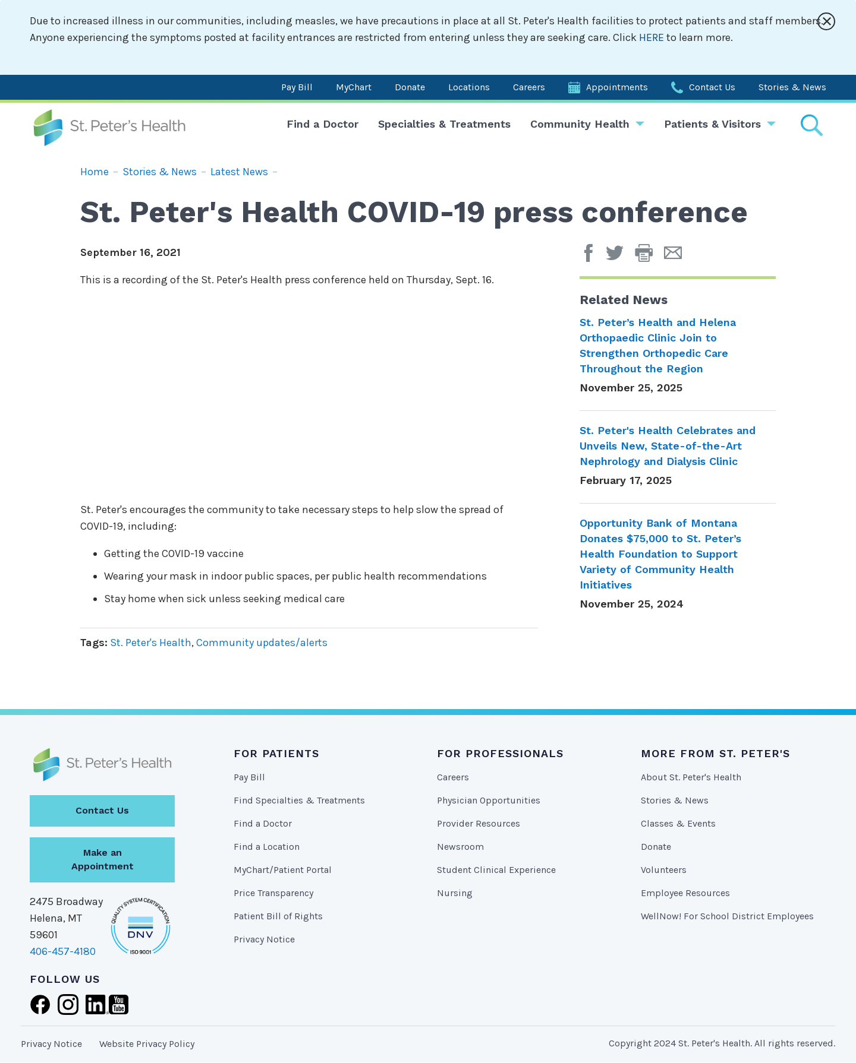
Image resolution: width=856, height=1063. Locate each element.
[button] (649, 257)
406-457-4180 (63, 951)
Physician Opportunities (488, 800)
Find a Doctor (322, 124)
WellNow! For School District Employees (727, 916)
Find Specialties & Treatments (299, 800)
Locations (469, 87)
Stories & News (792, 87)
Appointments (617, 87)
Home (94, 171)
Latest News (239, 171)
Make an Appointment (102, 859)
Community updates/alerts (262, 642)
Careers (529, 87)
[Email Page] (677, 257)
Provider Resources (478, 823)
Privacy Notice (264, 939)
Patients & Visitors (712, 124)
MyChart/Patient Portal (283, 869)
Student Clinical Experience (496, 869)
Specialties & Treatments (444, 124)
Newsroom (460, 846)
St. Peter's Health (150, 642)
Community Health (580, 124)
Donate (410, 87)
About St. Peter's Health (691, 777)
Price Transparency (273, 893)
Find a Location (267, 846)
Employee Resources (685, 893)
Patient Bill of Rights (278, 916)
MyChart (354, 87)
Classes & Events (678, 823)
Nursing (455, 893)
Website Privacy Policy (146, 1043)
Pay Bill (297, 87)
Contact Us (712, 87)
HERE (652, 37)
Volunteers (664, 869)
